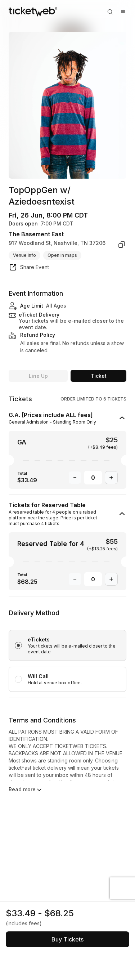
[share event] (29, 268)
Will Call (38, 676)
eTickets (39, 639)
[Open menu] (122, 11)
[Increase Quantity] (111, 477)
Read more (26, 789)
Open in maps (62, 255)
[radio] (67, 645)
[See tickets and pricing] (67, 939)
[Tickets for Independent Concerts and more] (33, 11)
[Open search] (109, 11)
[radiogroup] (67, 653)
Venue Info (24, 255)
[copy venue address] (121, 244)
